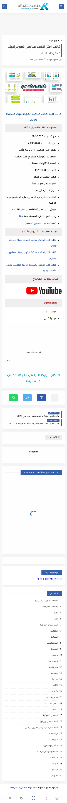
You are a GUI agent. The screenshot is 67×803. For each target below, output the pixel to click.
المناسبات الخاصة (49, 625)
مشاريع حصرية (50, 746)
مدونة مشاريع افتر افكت (21, 788)
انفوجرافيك (54, 41)
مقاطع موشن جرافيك (47, 752)
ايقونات (54, 649)
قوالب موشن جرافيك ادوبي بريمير (42, 728)
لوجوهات (53, 734)
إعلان (55, 619)
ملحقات (54, 758)
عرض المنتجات (50, 704)
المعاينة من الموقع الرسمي (40, 223)
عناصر (55, 710)
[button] (41, 397)
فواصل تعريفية (50, 716)
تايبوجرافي (53, 661)
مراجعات (53, 740)
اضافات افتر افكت (49, 607)
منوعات (54, 764)
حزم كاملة (53, 667)
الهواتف (54, 631)
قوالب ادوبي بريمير (49, 722)
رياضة (55, 679)
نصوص (54, 776)
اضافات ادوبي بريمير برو (46, 601)
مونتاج (55, 770)
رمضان (54, 673)
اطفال (55, 613)
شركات (54, 691)
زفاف (55, 685)
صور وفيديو (52, 698)
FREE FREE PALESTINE (49, 579)
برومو (55, 655)
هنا (21, 216)
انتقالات (54, 637)
